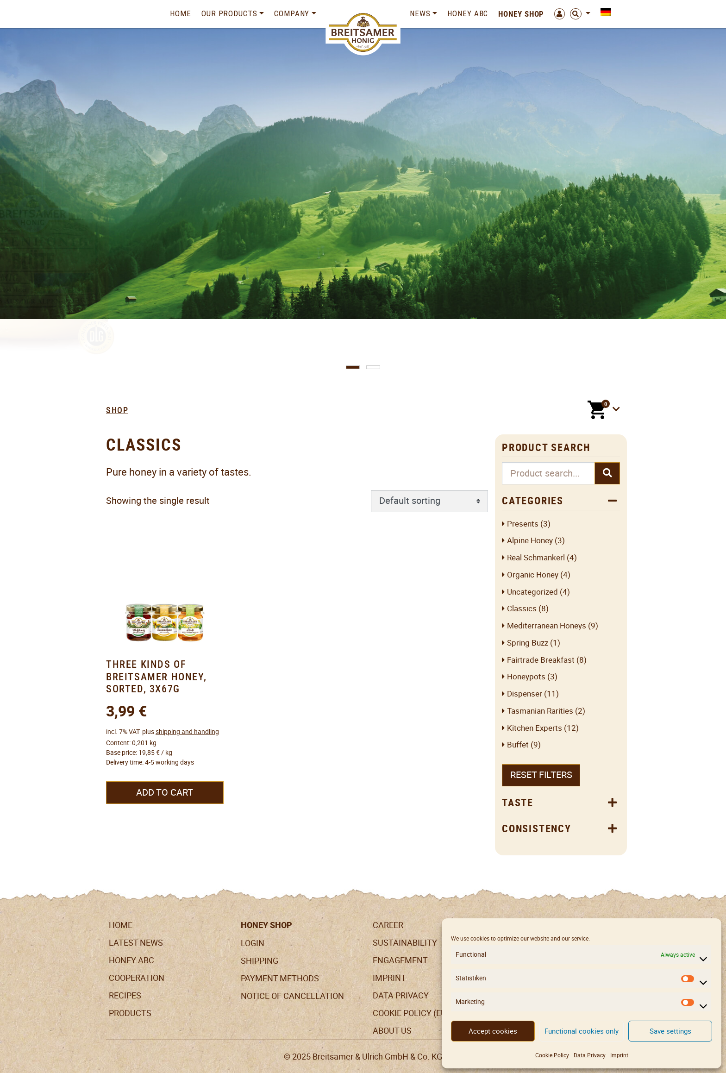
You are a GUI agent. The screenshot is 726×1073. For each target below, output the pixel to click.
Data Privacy (590, 1055)
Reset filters (541, 774)
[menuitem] (603, 12)
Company (291, 13)
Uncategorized (532, 592)
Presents (522, 524)
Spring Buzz (527, 643)
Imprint (619, 1055)
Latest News (136, 942)
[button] (353, 367)
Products (130, 1013)
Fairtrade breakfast (541, 660)
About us (392, 1030)
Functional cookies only (581, 1031)
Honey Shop (521, 13)
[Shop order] (429, 501)
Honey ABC (467, 13)
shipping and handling (187, 731)
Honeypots (526, 676)
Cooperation (136, 978)
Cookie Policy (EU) (411, 1013)
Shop (117, 410)
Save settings (670, 1031)
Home (180, 13)
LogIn (252, 943)
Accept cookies (493, 1031)
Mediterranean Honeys (546, 626)
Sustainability (405, 942)
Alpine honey (530, 540)
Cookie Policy (552, 1055)
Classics (522, 608)
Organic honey (532, 575)
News (420, 13)
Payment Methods (280, 978)
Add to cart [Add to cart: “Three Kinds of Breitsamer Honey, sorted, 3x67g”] (164, 792)
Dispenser (524, 694)
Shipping (259, 960)
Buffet (518, 745)
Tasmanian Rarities (540, 711)
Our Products (229, 13)
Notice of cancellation (292, 996)
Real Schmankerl (536, 557)
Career (388, 925)
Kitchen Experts (534, 728)
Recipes (125, 995)
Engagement (400, 960)
